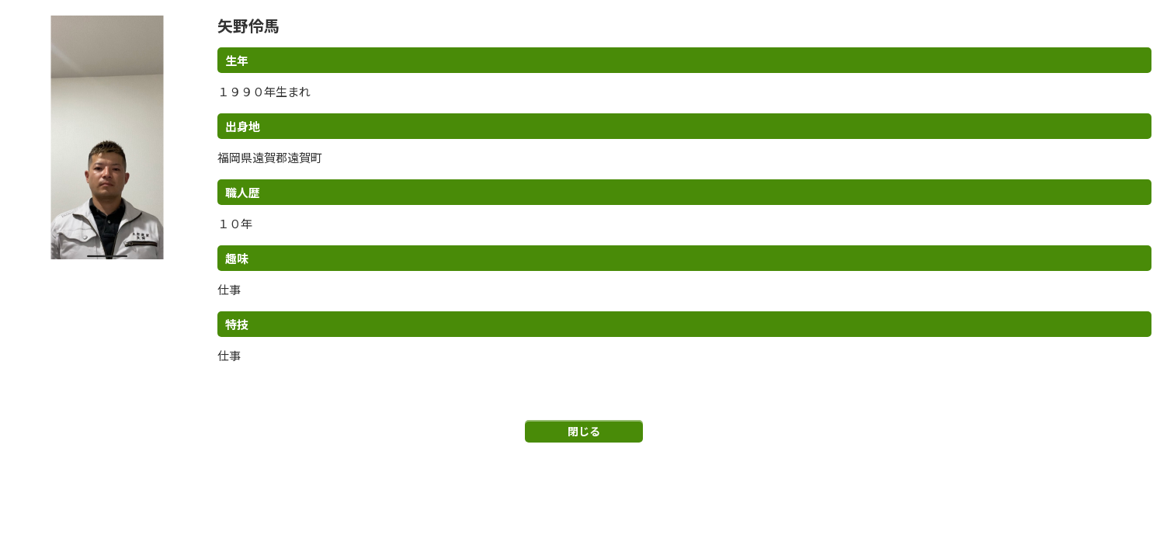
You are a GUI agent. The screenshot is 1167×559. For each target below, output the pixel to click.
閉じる (584, 431)
